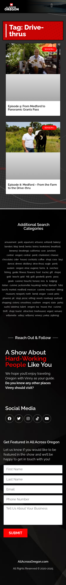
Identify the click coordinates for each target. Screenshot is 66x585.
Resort (39, 298)
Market (12, 289)
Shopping (6, 302)
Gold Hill (24, 277)
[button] (51, 5)
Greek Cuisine (15, 281)
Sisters (15, 302)
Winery (38, 315)
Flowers (30, 272)
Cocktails (32, 259)
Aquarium (28, 242)
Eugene (34, 268)
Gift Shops (55, 272)
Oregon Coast (46, 294)
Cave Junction (48, 251)
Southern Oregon (40, 302)
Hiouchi (27, 281)
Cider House (20, 259)
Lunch (4, 289)
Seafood (58, 298)
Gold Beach (13, 277)
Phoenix (6, 298)
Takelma (15, 307)
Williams (29, 315)
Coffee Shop (44, 259)
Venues (57, 311)
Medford (21, 289)
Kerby (44, 285)
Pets (56, 294)
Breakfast (55, 246)
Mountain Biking (54, 289)
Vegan (50, 311)
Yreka (46, 315)
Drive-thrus (38, 264)
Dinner (18, 264)
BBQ (15, 246)
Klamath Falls (55, 285)
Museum (10, 294)
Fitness (22, 272)
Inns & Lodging (48, 281)
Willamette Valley (15, 315)
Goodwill (40, 277)
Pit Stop (16, 298)
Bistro (35, 246)
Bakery (56, 242)
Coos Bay (57, 259)
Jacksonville (24, 285)
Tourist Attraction (24, 311)
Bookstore (44, 246)
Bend (21, 246)
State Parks (57, 302)
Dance (11, 264)
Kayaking (35, 285)
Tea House (41, 307)
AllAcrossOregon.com (33, 561)
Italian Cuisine (9, 285)
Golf (32, 277)
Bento (28, 246)
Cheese (54, 255)
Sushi (6, 307)
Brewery (13, 251)
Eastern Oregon (15, 268)
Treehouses (39, 311)
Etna (26, 268)
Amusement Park (13, 242)
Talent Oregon (27, 307)
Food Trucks (42, 272)
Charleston (44, 255)
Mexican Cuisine (35, 289)
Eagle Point (51, 264)
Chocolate (7, 259)
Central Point (30, 255)
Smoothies (25, 302)
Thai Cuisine (54, 307)
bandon (8, 246)
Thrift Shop (8, 311)
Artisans (38, 242)
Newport (20, 294)
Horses (36, 281)
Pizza (24, 298)
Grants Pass (52, 277)
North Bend (31, 294)
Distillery (27, 264)
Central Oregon (14, 255)
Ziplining (54, 315)
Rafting (32, 298)
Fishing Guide (11, 272)
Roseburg (48, 298)
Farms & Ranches (48, 268)
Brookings (24, 251)
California (34, 251)
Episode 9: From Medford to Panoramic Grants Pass (26, 108)
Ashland (48, 242)
